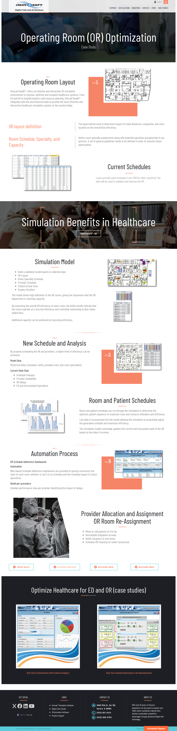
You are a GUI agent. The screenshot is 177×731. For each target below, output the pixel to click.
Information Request (156, 728)
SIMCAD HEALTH (21, 566)
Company (113, 8)
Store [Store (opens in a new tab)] (153, 8)
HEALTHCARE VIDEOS (104, 567)
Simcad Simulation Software (63, 705)
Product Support (58, 715)
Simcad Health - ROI (88, 233)
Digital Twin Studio (59, 708)
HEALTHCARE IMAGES (144, 567)
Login (159, 2)
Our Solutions (124, 8)
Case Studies (163, 8)
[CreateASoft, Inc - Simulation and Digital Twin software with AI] (29, 6)
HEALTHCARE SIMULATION (65, 567)
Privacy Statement (143, 729)
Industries (136, 8)
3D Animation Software (60, 712)
